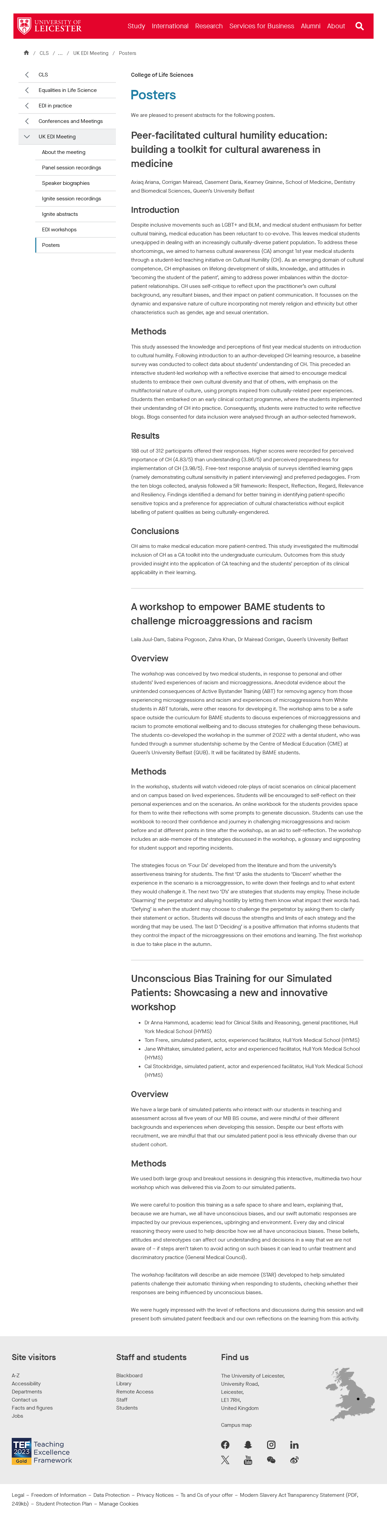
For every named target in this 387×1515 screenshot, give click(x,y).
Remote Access (135, 1391)
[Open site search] (360, 26)
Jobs (17, 1415)
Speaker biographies (66, 183)
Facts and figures (32, 1407)
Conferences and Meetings (71, 121)
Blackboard (129, 1375)
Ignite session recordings (71, 198)
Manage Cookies (118, 1503)
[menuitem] (136, 26)
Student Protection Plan (64, 1503)
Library (123, 1383)
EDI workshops (59, 229)
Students (127, 1407)
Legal (18, 1494)
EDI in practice (55, 105)
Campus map (236, 1424)
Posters (51, 245)
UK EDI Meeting (92, 53)
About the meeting (63, 152)
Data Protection (111, 1494)
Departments (27, 1391)
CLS (44, 53)
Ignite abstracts (60, 214)
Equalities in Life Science (68, 90)
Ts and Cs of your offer (206, 1494)
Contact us (24, 1399)
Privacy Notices (155, 1494)
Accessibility (26, 1383)
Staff (121, 1399)
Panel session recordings (71, 167)
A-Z (15, 1375)
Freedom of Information (58, 1494)
